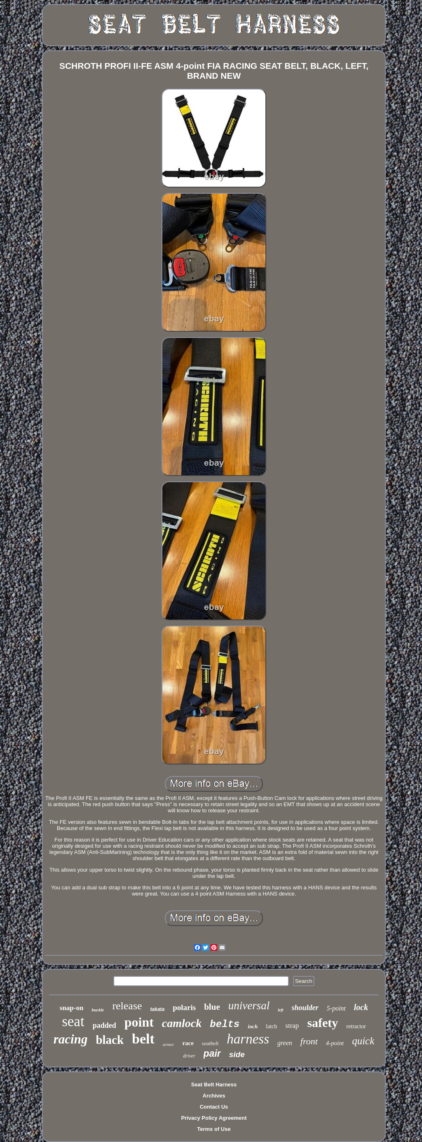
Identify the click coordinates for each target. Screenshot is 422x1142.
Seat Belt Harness (214, 1084)
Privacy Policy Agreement (213, 1118)
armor (168, 1044)
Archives (214, 1096)
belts (224, 1024)
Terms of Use (213, 1129)
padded (104, 1025)
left (280, 1010)
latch (271, 1026)
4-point (335, 1043)
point (139, 1022)
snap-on (72, 1008)
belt (143, 1038)
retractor (356, 1026)
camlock (182, 1023)
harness (248, 1039)
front (309, 1041)
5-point (336, 1008)
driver (189, 1056)
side (237, 1054)
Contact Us (214, 1107)
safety (322, 1022)
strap (292, 1025)
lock (361, 1007)
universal (249, 1005)
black (110, 1039)
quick (363, 1040)
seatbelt (210, 1043)
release (127, 1006)
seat (73, 1021)
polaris (184, 1007)
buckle (97, 1009)
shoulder (305, 1008)
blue (212, 1007)
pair (212, 1053)
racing (71, 1039)
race (187, 1043)
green (284, 1042)
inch (253, 1026)
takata (157, 1009)
